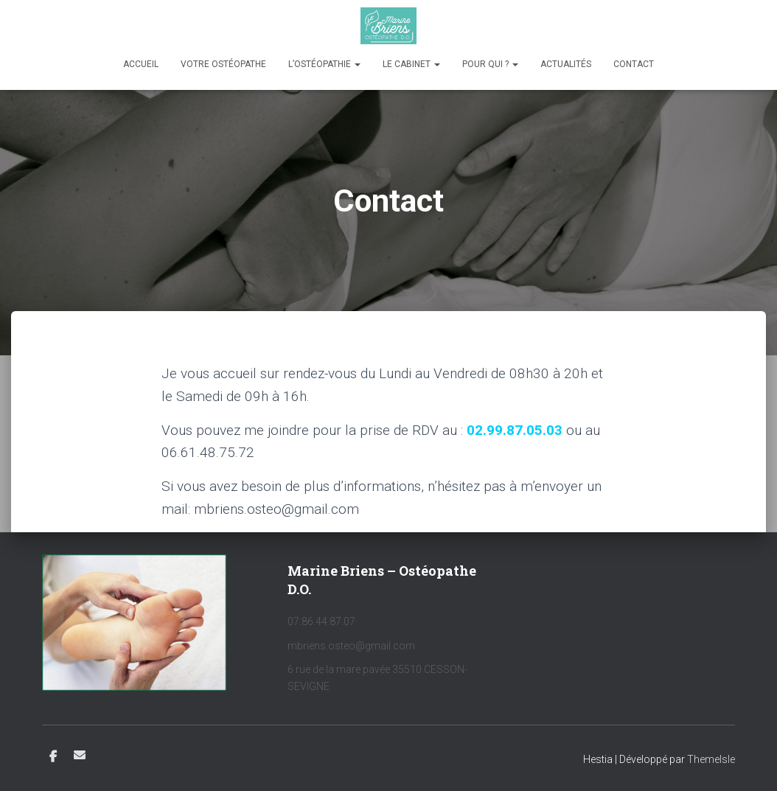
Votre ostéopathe (223, 64)
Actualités (565, 64)
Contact (633, 64)
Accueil (140, 64)
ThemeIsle (711, 759)
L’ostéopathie (324, 64)
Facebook (53, 757)
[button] (356, 64)
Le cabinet (411, 64)
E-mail (79, 755)
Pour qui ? (490, 64)
